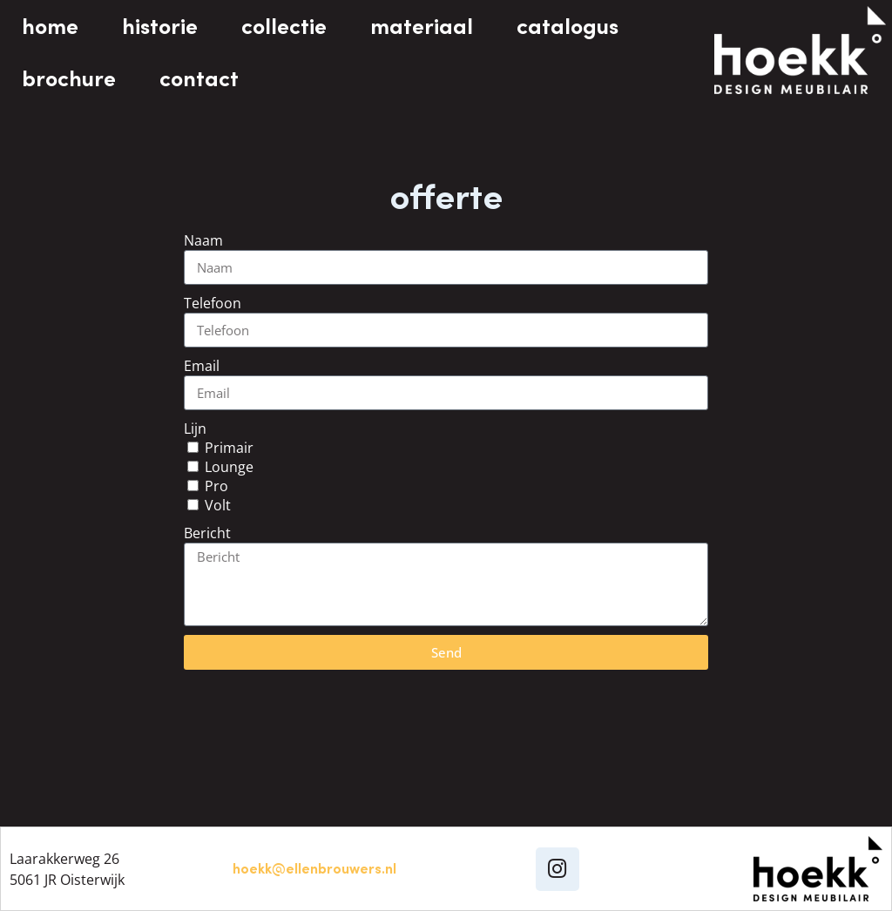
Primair (229, 447)
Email (202, 365)
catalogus (567, 26)
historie (160, 26)
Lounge (229, 466)
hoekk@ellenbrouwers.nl (314, 868)
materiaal (421, 26)
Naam (203, 240)
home (50, 26)
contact (199, 78)
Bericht (207, 533)
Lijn (195, 428)
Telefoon (212, 303)
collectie (284, 26)
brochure (69, 78)
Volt (218, 505)
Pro (216, 486)
